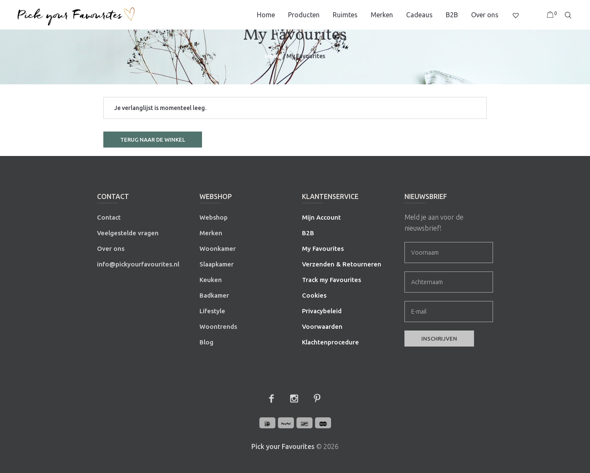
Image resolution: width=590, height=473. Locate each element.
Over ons (110, 248)
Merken (210, 232)
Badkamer (214, 295)
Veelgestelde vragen (128, 232)
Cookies (314, 295)
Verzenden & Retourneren (341, 264)
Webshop (213, 217)
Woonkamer (217, 248)
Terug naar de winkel (152, 139)
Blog (206, 342)
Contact (109, 217)
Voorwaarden (322, 326)
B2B (308, 232)
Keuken (210, 279)
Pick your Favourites (283, 446)
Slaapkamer (216, 264)
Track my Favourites (331, 279)
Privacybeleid (322, 310)
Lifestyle (212, 310)
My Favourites (323, 248)
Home (273, 56)
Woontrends (218, 326)
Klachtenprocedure (330, 342)
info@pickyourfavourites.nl (138, 264)
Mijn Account (321, 217)
